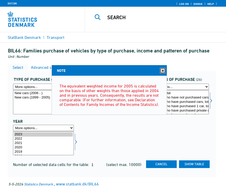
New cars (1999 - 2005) (43, 97)
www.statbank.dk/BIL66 (77, 184)
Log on (184, 4)
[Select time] (43, 143)
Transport (55, 37)
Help (210, 4)
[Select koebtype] (43, 102)
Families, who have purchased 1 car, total (178, 106)
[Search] (161, 17)
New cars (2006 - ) (43, 93)
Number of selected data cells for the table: (51, 164)
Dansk (198, 4)
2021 (43, 143)
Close (162, 71)
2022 (43, 139)
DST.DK (12, 3)
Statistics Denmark (38, 184)
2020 (43, 147)
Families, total (178, 93)
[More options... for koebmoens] (178, 87)
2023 (43, 134)
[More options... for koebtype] (43, 87)
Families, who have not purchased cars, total (178, 97)
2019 (43, 152)
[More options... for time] (43, 128)
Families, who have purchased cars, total (178, 102)
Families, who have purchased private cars (178, 110)
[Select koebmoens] (178, 102)
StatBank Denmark (24, 37)
